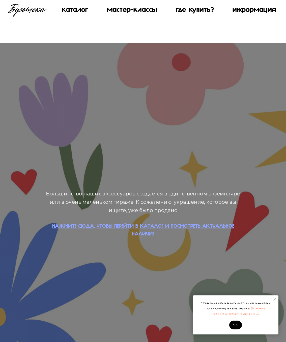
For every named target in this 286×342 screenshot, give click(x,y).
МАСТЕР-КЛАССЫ (132, 10)
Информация (254, 10)
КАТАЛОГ (75, 10)
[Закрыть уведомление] (274, 299)
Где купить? (195, 10)
